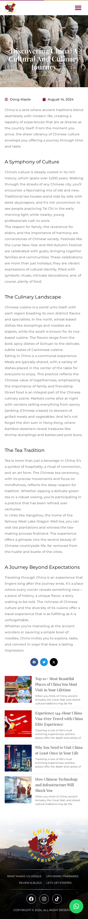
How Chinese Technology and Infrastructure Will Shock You (56, 785)
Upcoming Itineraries (62, 876)
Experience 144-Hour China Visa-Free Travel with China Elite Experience (59, 718)
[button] (78, 8)
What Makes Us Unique (24, 876)
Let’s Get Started (59, 882)
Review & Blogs (30, 882)
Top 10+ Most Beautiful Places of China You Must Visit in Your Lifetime (56, 684)
